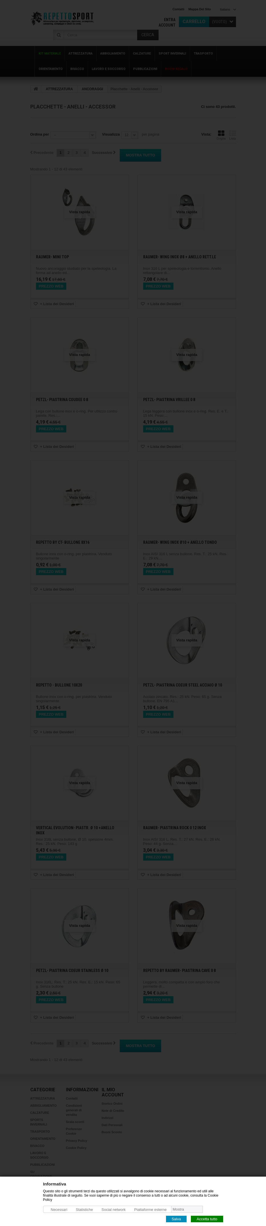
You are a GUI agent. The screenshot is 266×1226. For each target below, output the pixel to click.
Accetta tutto (207, 1219)
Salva (176, 1219)
